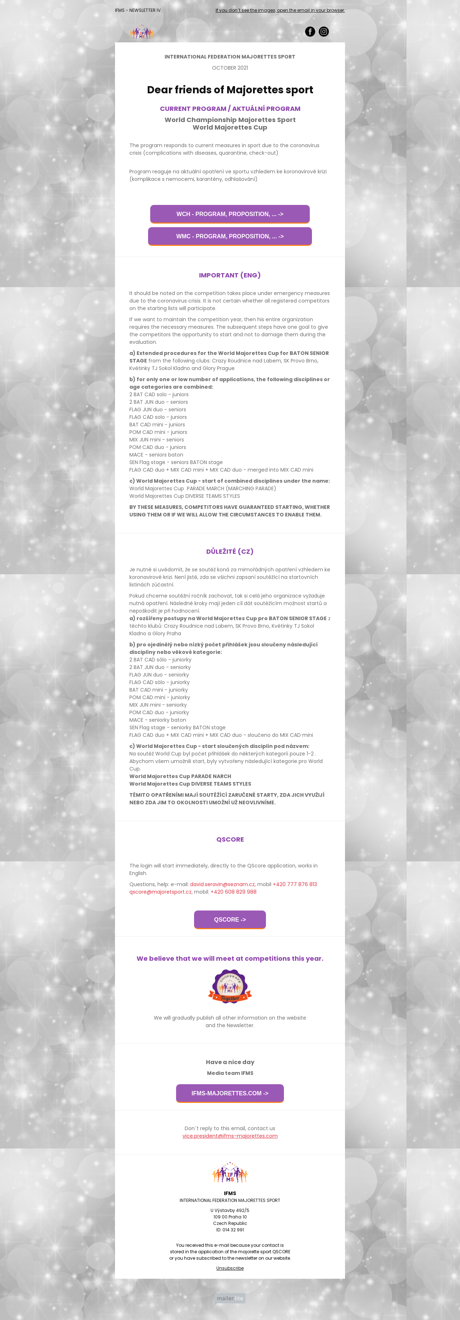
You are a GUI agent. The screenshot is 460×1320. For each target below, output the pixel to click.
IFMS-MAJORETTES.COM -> (230, 1093)
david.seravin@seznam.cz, (223, 884)
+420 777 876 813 (295, 884)
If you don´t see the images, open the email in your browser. (280, 10)
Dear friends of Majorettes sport (230, 90)
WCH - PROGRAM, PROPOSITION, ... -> (229, 214)
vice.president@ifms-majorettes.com (230, 1135)
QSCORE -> (230, 920)
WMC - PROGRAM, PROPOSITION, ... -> (230, 236)
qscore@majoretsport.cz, (161, 891)
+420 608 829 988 (234, 891)
